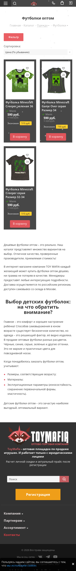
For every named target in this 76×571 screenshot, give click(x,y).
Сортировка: (12, 46)
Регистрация (38, 494)
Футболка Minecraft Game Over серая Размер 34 (55, 106)
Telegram (48, 557)
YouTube (55, 557)
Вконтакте (40, 557)
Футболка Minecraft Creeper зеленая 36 (19, 104)
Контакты (12, 535)
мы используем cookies (22, 565)
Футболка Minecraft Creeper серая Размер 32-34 (19, 193)
